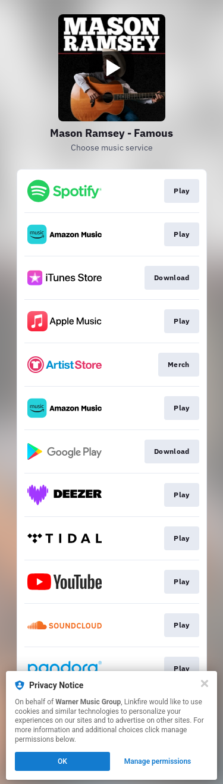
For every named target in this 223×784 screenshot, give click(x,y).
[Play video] (112, 67)
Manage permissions (157, 761)
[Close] (204, 683)
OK (62, 761)
